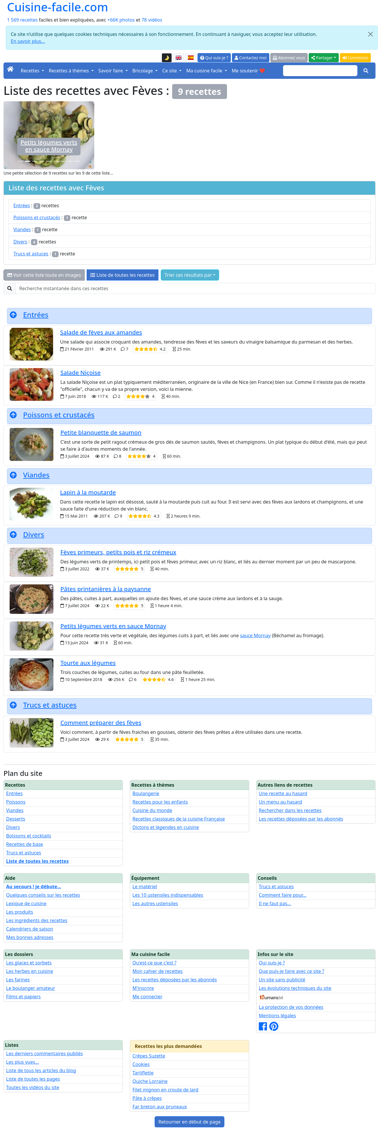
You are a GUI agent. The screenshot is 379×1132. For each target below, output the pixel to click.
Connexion (355, 57)
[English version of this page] (178, 57)
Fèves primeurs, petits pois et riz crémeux (118, 552)
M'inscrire (143, 988)
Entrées (21, 205)
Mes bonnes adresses (29, 937)
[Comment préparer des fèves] (20, 161)
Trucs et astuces (30, 253)
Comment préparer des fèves (49, 145)
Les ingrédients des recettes (36, 920)
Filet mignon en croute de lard (165, 1089)
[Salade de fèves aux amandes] (48, 161)
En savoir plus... (28, 41)
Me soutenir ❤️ (248, 70)
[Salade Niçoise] (63, 161)
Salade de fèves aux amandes (101, 332)
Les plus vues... (22, 1062)
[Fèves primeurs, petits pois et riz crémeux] (56, 161)
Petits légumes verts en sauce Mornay (113, 626)
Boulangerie (145, 793)
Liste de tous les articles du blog (41, 1070)
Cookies (141, 1064)
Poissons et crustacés (36, 217)
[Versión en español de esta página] (190, 57)
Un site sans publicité (282, 979)
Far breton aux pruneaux (159, 1106)
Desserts (15, 819)
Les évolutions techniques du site (295, 988)
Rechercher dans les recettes (290, 810)
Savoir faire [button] (111, 70)
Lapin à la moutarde (88, 492)
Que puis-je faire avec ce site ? (291, 971)
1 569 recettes (22, 20)
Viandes (22, 229)
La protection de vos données (291, 1007)
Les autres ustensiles (155, 903)
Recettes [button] (31, 70)
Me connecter (147, 996)
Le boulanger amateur (30, 988)
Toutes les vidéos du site (32, 1087)
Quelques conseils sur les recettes (43, 895)
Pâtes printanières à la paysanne (105, 589)
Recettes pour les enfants (160, 802)
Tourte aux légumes (88, 663)
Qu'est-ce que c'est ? (154, 962)
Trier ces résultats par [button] (188, 275)
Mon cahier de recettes (157, 971)
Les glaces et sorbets (29, 962)
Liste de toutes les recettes (122, 275)
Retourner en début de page (189, 1122)
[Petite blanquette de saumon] (34, 161)
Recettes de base (24, 844)
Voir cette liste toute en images (44, 275)
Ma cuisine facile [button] (204, 70)
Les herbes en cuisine (29, 971)
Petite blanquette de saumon (101, 432)
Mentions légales (277, 1015)
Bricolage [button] (143, 70)
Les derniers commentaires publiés (44, 1053)
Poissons (15, 802)
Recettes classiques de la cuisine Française (178, 819)
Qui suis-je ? (214, 57)
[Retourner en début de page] (13, 314)
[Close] (371, 34)
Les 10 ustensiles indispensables (167, 895)
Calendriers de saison (29, 929)
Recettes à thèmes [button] (69, 70)
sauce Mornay (255, 635)
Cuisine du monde (152, 810)
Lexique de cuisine (26, 903)
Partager (322, 57)
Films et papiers (23, 996)
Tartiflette (142, 1073)
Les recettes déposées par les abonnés (301, 819)
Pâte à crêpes (147, 1098)
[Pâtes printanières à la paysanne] (77, 161)
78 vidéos (152, 20)
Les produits (19, 912)
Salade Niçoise (80, 373)
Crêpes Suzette (148, 1056)
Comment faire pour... (282, 895)
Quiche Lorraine (149, 1081)
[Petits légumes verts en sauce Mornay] (27, 161)
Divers (20, 241)
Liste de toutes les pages (33, 1079)
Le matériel (144, 886)
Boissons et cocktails (28, 836)
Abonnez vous (289, 57)
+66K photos (121, 20)
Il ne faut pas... (275, 903)
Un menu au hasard (280, 802)
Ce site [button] (170, 70)
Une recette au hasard (283, 793)
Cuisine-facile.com (57, 7)
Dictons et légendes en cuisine (165, 827)
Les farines (18, 979)
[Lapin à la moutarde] (41, 161)
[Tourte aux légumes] (70, 161)
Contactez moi (250, 57)
